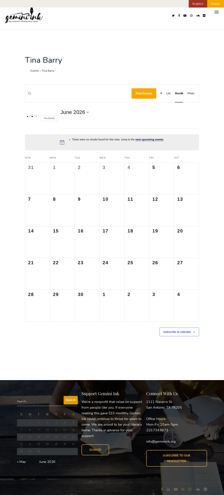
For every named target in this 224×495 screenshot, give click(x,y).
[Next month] (36, 116)
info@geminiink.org (161, 441)
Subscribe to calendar (177, 331)
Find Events (144, 93)
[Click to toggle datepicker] (74, 112)
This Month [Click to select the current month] (49, 118)
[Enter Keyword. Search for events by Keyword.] (78, 97)
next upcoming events (149, 139)
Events (35, 71)
